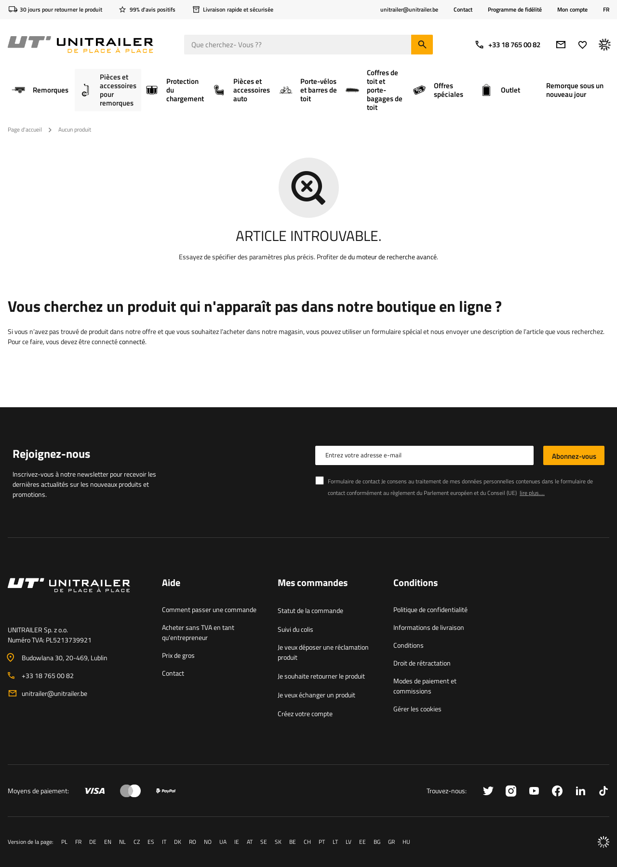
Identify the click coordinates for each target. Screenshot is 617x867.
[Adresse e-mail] (561, 45)
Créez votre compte (305, 713)
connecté (132, 341)
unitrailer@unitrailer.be (54, 693)
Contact (463, 9)
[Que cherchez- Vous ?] (308, 44)
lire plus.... (532, 492)
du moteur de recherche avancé (392, 257)
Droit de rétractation (422, 663)
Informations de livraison (428, 627)
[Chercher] (422, 44)
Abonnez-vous (574, 456)
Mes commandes (313, 583)
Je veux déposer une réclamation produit (323, 652)
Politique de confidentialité (430, 609)
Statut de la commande (310, 610)
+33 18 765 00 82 (507, 45)
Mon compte (572, 9)
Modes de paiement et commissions (424, 686)
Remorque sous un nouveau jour (575, 90)
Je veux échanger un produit (316, 695)
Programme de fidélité (515, 9)
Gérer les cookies (417, 709)
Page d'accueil (25, 129)
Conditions (408, 645)
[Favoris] (582, 45)
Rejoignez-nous (51, 453)
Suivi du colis (295, 629)
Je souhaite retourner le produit (321, 676)
